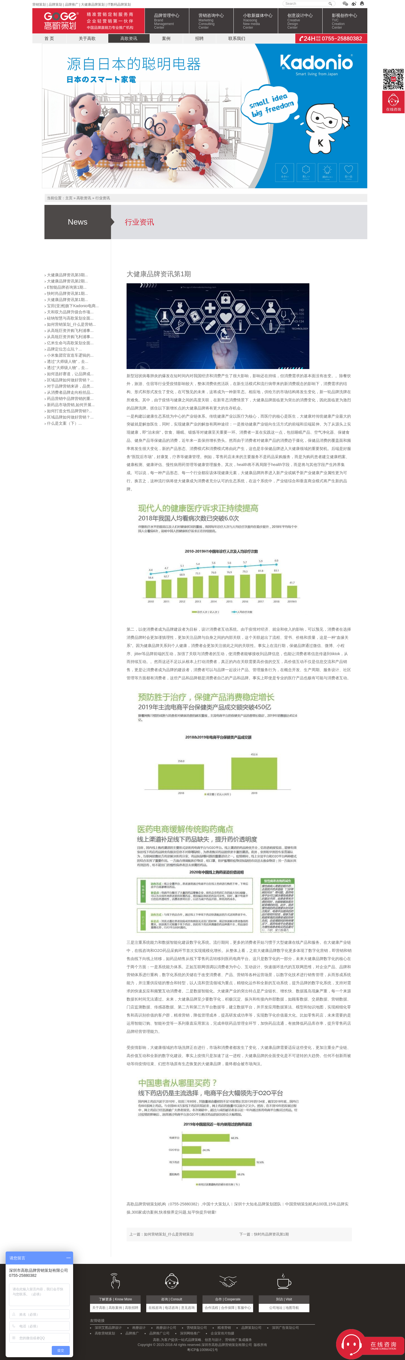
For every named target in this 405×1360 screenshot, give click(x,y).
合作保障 (228, 1308)
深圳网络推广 (190, 1333)
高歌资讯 (128, 38)
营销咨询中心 (216, 21)
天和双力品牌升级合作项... (70, 312)
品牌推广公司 (159, 1333)
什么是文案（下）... (64, 423)
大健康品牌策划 (93, 4)
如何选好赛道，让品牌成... (70, 374)
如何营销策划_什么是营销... (71, 324)
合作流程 (211, 1308)
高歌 (88, 20)
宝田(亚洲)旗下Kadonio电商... (73, 306)
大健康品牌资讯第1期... (67, 299)
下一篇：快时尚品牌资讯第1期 (264, 1234)
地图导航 (292, 1308)
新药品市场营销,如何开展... (71, 404)
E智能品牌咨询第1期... (67, 287)
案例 (166, 38)
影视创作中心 (349, 21)
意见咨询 (188, 1308)
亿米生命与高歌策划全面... (70, 343)
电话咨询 (171, 1308)
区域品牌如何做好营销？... (70, 380)
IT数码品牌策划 (119, 4)
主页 (69, 198)
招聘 (199, 38)
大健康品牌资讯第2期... (67, 281)
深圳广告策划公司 (285, 1328)
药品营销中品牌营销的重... (70, 398)
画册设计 (139, 1328)
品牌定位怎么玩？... (64, 349)
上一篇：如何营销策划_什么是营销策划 (161, 1234)
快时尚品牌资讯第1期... (67, 293)
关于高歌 (87, 38)
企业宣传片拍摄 (222, 1333)
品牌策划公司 (251, 1328)
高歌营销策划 (105, 1333)
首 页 (49, 38)
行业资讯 (102, 198)
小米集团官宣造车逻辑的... (70, 355)
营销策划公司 (197, 1328)
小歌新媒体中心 (260, 21)
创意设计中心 (304, 21)
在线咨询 (155, 1308)
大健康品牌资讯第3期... (67, 275)
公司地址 (276, 1308)
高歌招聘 (131, 1308)
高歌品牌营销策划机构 (146, 1204)
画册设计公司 (166, 1328)
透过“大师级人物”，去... (67, 361)
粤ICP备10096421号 (202, 1350)
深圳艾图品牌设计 (108, 1328)
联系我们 (236, 38)
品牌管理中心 (171, 21)
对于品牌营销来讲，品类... (70, 386)
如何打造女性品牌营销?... (69, 411)
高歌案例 (115, 1308)
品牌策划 (55, 4)
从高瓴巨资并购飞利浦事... (70, 330)
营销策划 (39, 4)
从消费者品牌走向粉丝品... (70, 392)
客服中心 (244, 1308)
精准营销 (224, 1328)
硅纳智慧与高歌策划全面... (70, 318)
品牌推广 (71, 4)
